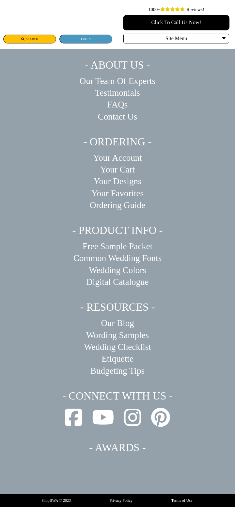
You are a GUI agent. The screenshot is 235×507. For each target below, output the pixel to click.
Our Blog (117, 323)
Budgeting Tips (117, 371)
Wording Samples (117, 335)
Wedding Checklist (117, 347)
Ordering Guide (117, 205)
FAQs (117, 104)
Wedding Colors (117, 270)
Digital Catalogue (117, 282)
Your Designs (118, 181)
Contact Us (117, 117)
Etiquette (117, 359)
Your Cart (117, 169)
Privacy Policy (121, 500)
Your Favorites (117, 193)
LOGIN (86, 39)
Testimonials (117, 93)
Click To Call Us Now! (176, 22)
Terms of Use (181, 500)
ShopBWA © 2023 (56, 500)
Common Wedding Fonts (117, 258)
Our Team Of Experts (117, 81)
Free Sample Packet (117, 246)
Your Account (117, 158)
